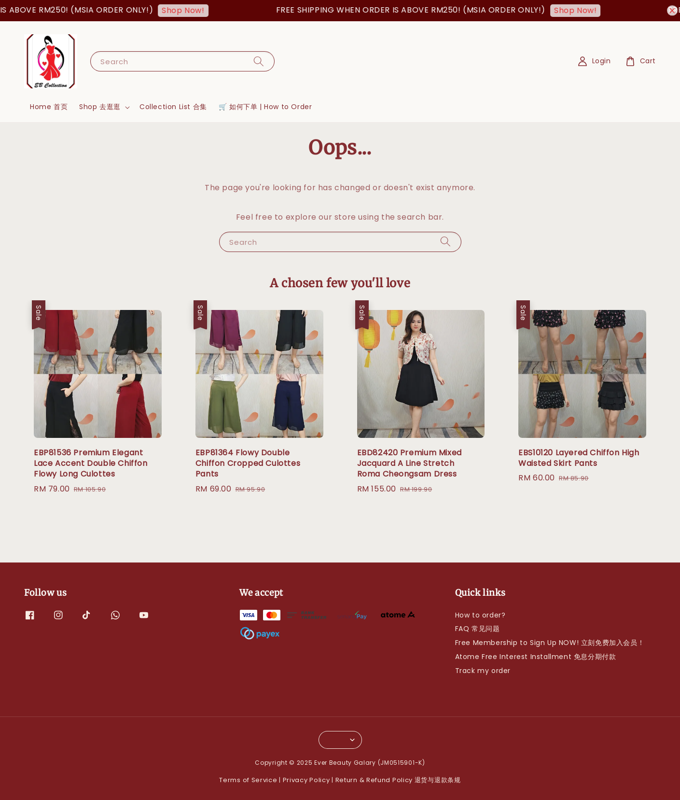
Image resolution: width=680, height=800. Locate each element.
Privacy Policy (306, 780)
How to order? (480, 615)
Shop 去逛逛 (100, 106)
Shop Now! (189, 10)
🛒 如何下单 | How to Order (265, 107)
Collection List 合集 (173, 107)
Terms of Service (248, 780)
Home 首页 (49, 107)
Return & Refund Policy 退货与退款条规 (398, 780)
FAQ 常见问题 (477, 628)
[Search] (258, 61)
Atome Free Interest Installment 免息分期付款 (535, 656)
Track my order (483, 670)
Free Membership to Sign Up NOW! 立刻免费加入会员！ (550, 642)
